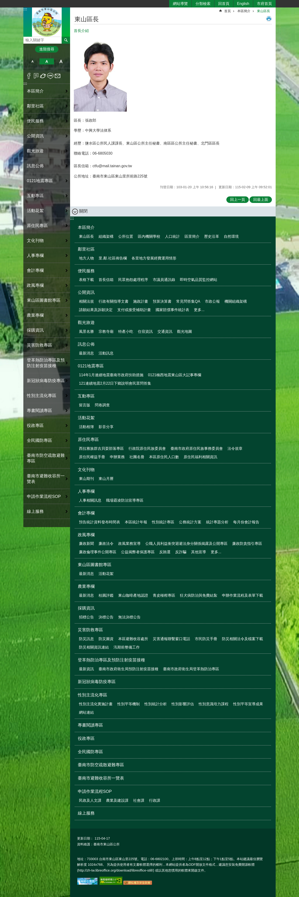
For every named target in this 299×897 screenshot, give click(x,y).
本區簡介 (243, 11)
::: (25, 9)
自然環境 (231, 236)
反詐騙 (180, 552)
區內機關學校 (149, 236)
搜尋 (27, 39)
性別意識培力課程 (213, 704)
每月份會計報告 (246, 522)
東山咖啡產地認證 (133, 595)
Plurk (36, 76)
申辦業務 (117, 457)
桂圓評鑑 (106, 595)
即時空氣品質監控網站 (198, 280)
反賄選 (165, 552)
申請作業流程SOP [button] (44, 496)
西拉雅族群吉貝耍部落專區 (101, 448)
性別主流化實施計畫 (96, 704)
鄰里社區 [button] (35, 106)
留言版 (84, 405)
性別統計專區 (163, 522)
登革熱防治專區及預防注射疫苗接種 (111, 660)
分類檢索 (203, 4)
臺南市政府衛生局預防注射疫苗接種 (128, 669)
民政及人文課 (90, 800)
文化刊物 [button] (35, 240)
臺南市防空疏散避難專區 (46, 458)
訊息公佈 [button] (35, 165)
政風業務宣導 (129, 544)
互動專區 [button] (35, 195)
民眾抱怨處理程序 (133, 280)
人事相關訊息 (90, 500)
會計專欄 (86, 513)
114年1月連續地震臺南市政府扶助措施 (111, 375)
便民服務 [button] (35, 121)
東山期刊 (86, 479)
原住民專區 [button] (37, 225)
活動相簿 (86, 427)
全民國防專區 (39, 440)
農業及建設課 (117, 800)
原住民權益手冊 (92, 457)
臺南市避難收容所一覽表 (46, 479)
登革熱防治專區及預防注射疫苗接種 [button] (46, 363)
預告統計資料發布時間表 (99, 522)
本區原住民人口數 (164, 457)
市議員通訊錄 (164, 280)
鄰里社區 (86, 249)
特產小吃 (125, 331)
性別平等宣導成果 (248, 704)
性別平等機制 (128, 704)
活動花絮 (86, 417)
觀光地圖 (184, 331)
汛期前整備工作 (127, 647)
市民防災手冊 (206, 639)
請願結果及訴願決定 (96, 310)
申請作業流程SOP (95, 791)
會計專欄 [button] (35, 270)
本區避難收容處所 (133, 639)
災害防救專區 (90, 630)
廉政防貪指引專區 (247, 544)
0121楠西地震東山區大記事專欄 (174, 375)
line (50, 76)
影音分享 (106, 427)
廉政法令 (106, 544)
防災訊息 (86, 639)
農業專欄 (86, 586)
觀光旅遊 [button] (35, 151)
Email (57, 76)
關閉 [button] (83, 211)
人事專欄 (86, 491)
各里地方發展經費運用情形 (154, 258)
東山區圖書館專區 (94, 564)
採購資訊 (86, 608)
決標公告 (106, 617)
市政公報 (212, 301)
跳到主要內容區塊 (2, 2)
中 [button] (46, 61)
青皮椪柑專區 (164, 595)
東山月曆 (106, 479)
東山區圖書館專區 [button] (44, 300)
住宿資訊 (145, 331)
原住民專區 (88, 439)
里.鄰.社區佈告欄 (113, 258)
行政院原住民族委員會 (147, 448)
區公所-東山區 (46, 22)
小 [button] (32, 61)
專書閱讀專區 (39, 410)
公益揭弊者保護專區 (138, 552)
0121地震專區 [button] (40, 180)
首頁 (227, 11)
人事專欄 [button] (35, 255)
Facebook (28, 76)
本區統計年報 (136, 522)
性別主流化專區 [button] (41, 395)
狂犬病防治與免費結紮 (198, 595)
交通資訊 (164, 331)
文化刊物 (86, 469)
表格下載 (86, 280)
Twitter (43, 76)
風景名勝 (86, 331)
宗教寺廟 (106, 331)
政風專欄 (86, 534)
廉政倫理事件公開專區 (97, 552)
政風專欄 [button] (35, 285)
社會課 (138, 800)
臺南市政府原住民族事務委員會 (197, 448)
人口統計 (172, 236)
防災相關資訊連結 (94, 647)
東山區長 (263, 11)
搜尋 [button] (66, 40)
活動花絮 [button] (35, 210)
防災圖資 (106, 639)
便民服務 (86, 271)
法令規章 (235, 448)
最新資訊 (86, 669)
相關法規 (86, 301)
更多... (199, 310)
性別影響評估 (182, 704)
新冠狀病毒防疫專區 (46, 380)
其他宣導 (198, 552)
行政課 (154, 800)
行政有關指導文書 (113, 301)
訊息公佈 (86, 344)
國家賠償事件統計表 (172, 310)
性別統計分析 (155, 704)
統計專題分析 (217, 522)
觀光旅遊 (86, 322)
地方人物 (86, 258)
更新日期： (85, 838)
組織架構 (106, 236)
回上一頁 (237, 200)
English (243, 4)
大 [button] (61, 61)
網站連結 (86, 712)
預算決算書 (162, 301)
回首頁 (223, 4)
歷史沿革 (211, 236)
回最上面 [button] (260, 200)
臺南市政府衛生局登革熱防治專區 (191, 669)
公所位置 (125, 236)
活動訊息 (106, 353)
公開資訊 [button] (35, 136)
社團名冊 (136, 457)
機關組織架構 (235, 301)
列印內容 (269, 19)
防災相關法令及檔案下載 (242, 639)
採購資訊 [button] (35, 330)
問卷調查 (102, 405)
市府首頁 (264, 4)
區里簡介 (192, 236)
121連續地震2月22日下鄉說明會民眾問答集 (115, 383)
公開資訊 (86, 292)
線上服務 (35, 511)
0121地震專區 (91, 366)
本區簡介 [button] (35, 91)
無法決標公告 (129, 617)
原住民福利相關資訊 (200, 457)
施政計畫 (140, 301)
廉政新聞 (86, 544)
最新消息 (86, 353)
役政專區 (35, 425)
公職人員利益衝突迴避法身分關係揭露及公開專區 (186, 544)
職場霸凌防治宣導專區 (124, 500)
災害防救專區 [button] (39, 345)
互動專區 (86, 396)
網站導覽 (180, 4)
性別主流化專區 (92, 695)
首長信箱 (106, 280)
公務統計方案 (190, 522)
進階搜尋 (46, 49)
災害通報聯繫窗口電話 (171, 639)
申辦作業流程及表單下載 (242, 595)
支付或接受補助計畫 (134, 310)
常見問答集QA (188, 301)
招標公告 (86, 617)
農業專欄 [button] (35, 315)
